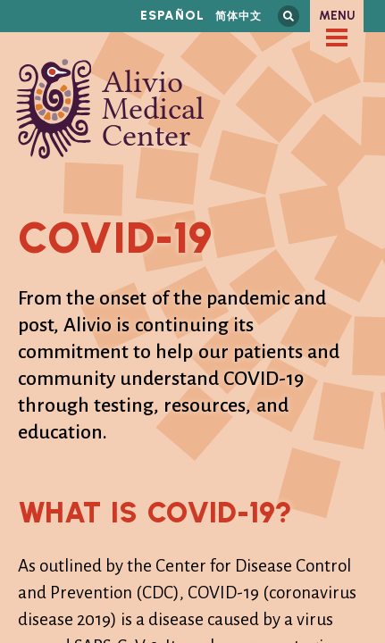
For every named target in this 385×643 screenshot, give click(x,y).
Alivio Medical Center (110, 109)
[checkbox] (336, 37)
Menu (337, 15)
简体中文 (238, 15)
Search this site (288, 16)
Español (172, 15)
